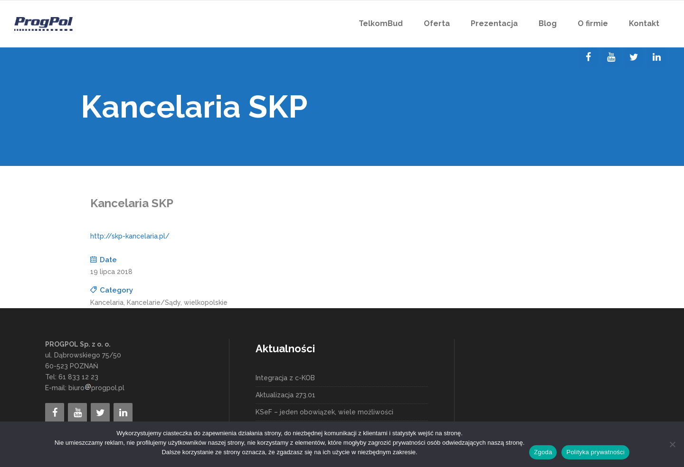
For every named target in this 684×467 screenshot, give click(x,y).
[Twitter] (633, 57)
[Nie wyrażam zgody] (672, 444)
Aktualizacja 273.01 (285, 395)
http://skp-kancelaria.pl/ (130, 236)
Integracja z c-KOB (285, 378)
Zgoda (543, 452)
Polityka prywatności (595, 452)
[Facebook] (588, 57)
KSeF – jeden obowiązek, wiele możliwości (324, 412)
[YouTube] (610, 57)
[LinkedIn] (656, 57)
